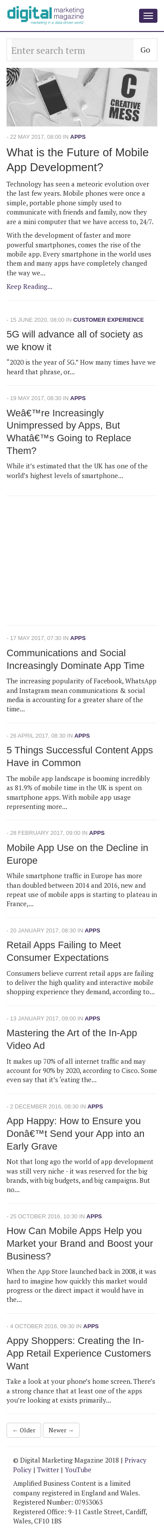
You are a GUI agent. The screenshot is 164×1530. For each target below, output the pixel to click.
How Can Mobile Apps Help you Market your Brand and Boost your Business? (80, 1243)
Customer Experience (108, 320)
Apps (78, 137)
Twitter (48, 1469)
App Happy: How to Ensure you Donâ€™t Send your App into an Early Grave (76, 1133)
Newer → (61, 1430)
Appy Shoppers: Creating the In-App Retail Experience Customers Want (79, 1353)
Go (145, 49)
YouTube (78, 1469)
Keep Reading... (29, 286)
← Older (23, 1430)
